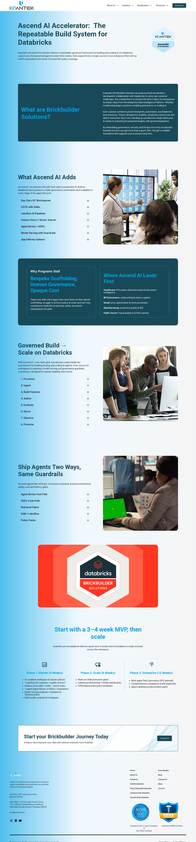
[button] (112, 5)
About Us (134, 775)
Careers (161, 788)
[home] (22, 5)
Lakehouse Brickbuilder (140, 793)
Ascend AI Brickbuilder (139, 797)
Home (132, 770)
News (160, 784)
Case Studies (163, 770)
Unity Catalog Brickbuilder (141, 788)
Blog (160, 775)
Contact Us (179, 5)
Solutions (134, 779)
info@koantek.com (17, 812)
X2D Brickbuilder (137, 784)
